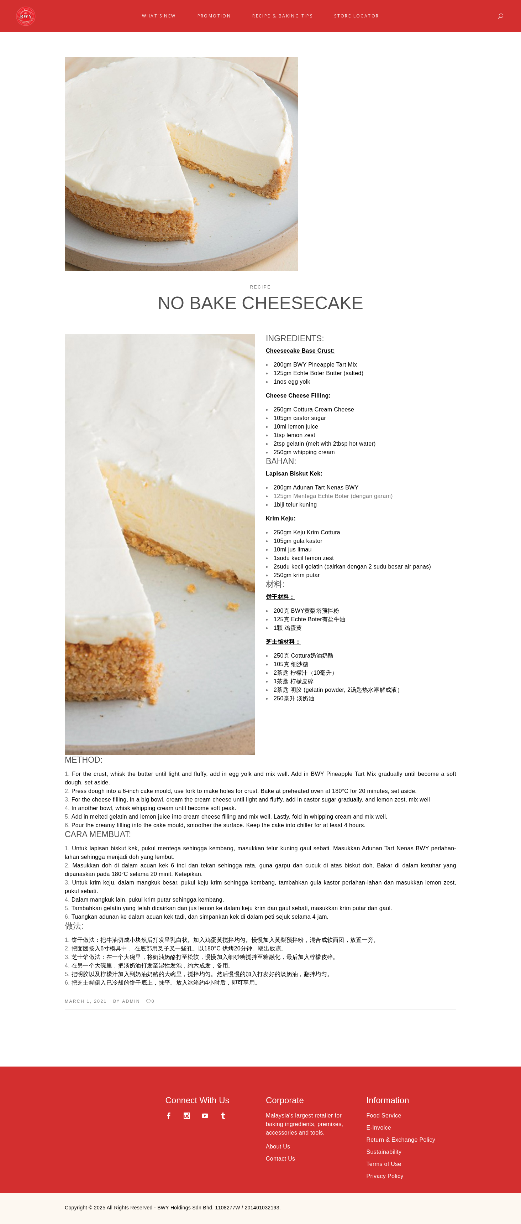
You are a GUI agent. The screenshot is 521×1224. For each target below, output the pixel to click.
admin (131, 1001)
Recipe (260, 287)
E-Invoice (379, 1128)
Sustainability (384, 1152)
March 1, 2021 (86, 1001)
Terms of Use (384, 1164)
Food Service (384, 1116)
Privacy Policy (385, 1176)
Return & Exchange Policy (401, 1140)
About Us (278, 1146)
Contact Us (280, 1159)
